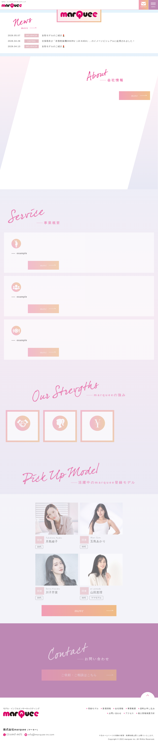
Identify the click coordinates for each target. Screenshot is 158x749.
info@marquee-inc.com (41, 734)
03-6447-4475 (14, 734)
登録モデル (93, 708)
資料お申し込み (147, 708)
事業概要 (132, 708)
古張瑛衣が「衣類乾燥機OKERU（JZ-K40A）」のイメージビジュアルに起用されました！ (88, 42)
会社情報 (119, 708)
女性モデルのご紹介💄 (53, 37)
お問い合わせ (115, 713)
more (24, 29)
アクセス (130, 713)
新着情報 (107, 708)
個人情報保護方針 (146, 713)
